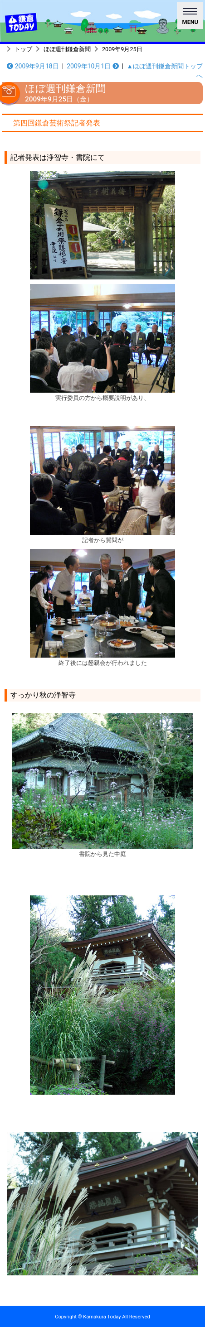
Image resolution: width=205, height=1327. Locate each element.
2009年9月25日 (122, 49)
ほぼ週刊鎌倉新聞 (67, 49)
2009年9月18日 (33, 66)
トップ (23, 49)
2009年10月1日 (93, 66)
